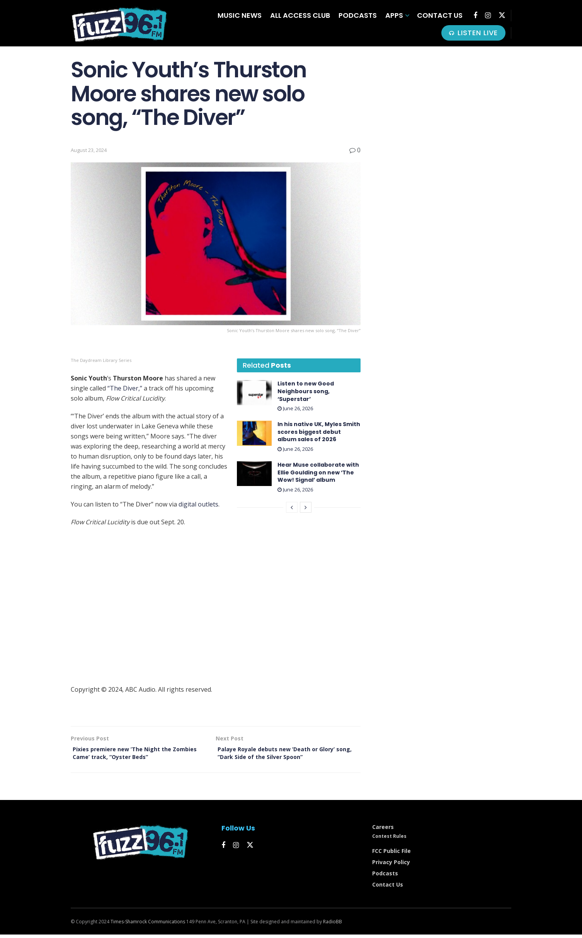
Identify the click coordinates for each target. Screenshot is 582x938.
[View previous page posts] (292, 507)
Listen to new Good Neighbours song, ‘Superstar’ (305, 391)
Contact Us (440, 15)
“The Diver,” (124, 388)
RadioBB (332, 925)
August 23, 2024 (89, 150)
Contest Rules (389, 839)
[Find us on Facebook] (475, 15)
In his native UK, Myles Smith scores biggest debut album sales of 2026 (318, 431)
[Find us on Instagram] (488, 15)
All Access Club (300, 15)
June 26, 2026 (295, 408)
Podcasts (358, 15)
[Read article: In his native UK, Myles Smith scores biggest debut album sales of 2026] (254, 433)
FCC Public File (391, 854)
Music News (240, 15)
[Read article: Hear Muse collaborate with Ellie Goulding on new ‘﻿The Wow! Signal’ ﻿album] (254, 473)
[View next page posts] (305, 507)
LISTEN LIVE (473, 33)
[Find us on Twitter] (502, 15)
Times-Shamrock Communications (148, 925)
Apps (394, 15)
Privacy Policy (391, 865)
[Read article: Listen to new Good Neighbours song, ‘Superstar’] (254, 392)
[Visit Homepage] (119, 23)
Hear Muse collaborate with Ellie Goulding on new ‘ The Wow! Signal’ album (318, 472)
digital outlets (198, 504)
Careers (383, 830)
